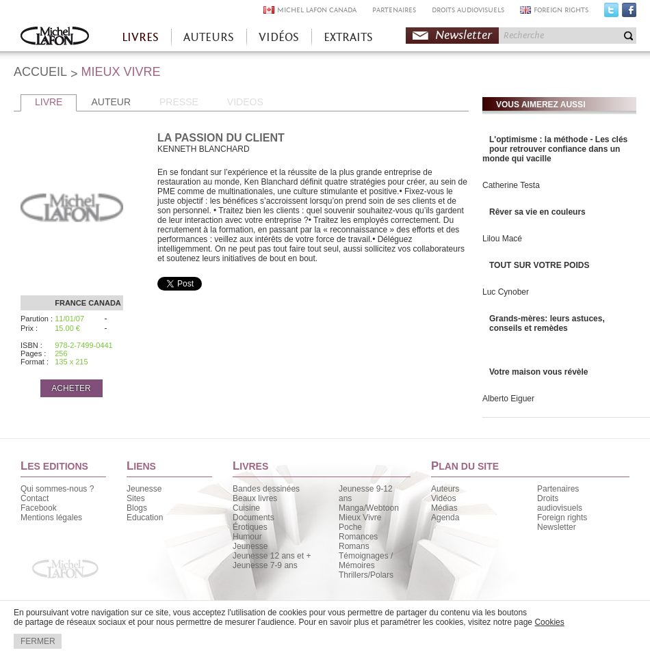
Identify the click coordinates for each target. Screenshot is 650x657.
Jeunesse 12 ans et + (272, 556)
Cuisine (246, 508)
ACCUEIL (40, 72)
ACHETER (70, 388)
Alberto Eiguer (508, 398)
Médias (444, 508)
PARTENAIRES (394, 9)
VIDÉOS (279, 37)
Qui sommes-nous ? (57, 489)
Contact (35, 498)
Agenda (445, 517)
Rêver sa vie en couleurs (537, 212)
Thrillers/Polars (366, 575)
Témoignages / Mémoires (366, 560)
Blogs (137, 508)
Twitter (611, 13)
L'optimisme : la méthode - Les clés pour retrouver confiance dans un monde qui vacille (554, 149)
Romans (354, 546)
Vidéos (443, 498)
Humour (247, 536)
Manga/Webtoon (369, 508)
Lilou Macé (502, 238)
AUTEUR (111, 101)
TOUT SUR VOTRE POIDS (539, 265)
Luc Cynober (505, 292)
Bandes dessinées (266, 489)
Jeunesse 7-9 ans (265, 565)
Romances (358, 536)
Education (145, 517)
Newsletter (463, 35)
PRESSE (178, 101)
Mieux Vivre (360, 517)
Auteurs (445, 489)
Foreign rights (562, 517)
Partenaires (558, 489)
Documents (253, 517)
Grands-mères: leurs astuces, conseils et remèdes (547, 323)
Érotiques (250, 527)
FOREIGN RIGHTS (561, 9)
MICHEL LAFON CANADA (316, 9)
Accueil (55, 37)
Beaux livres (255, 498)
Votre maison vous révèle (538, 372)
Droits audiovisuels (559, 503)
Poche (350, 527)
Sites (136, 498)
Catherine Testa (511, 185)
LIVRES (140, 37)
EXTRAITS (348, 37)
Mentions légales (51, 517)
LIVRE (48, 101)
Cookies (549, 622)
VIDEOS (245, 101)
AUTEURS (208, 37)
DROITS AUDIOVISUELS (468, 9)
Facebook (629, 13)
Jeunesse (144, 489)
